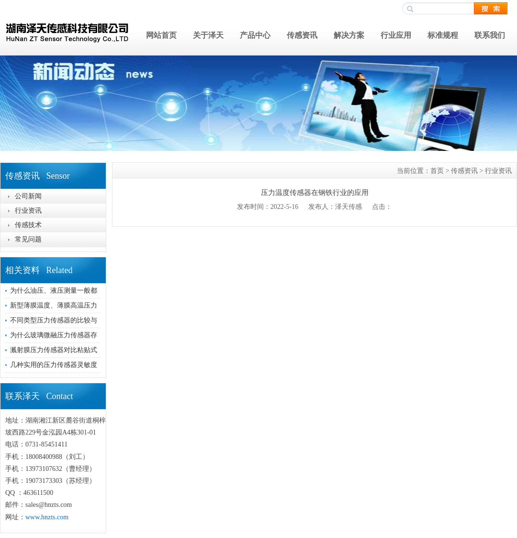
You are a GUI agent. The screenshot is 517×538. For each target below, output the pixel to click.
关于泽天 (208, 35)
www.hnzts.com (46, 517)
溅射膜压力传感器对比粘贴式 (53, 350)
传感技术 (28, 225)
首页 (437, 170)
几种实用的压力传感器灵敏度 (53, 364)
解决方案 (349, 35)
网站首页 (161, 35)
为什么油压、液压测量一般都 (53, 290)
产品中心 (255, 35)
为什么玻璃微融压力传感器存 (53, 335)
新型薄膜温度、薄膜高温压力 (53, 305)
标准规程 (442, 35)
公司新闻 (28, 196)
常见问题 (28, 239)
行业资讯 (28, 210)
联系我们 (489, 35)
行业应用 (396, 35)
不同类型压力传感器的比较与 (53, 320)
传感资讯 (302, 35)
